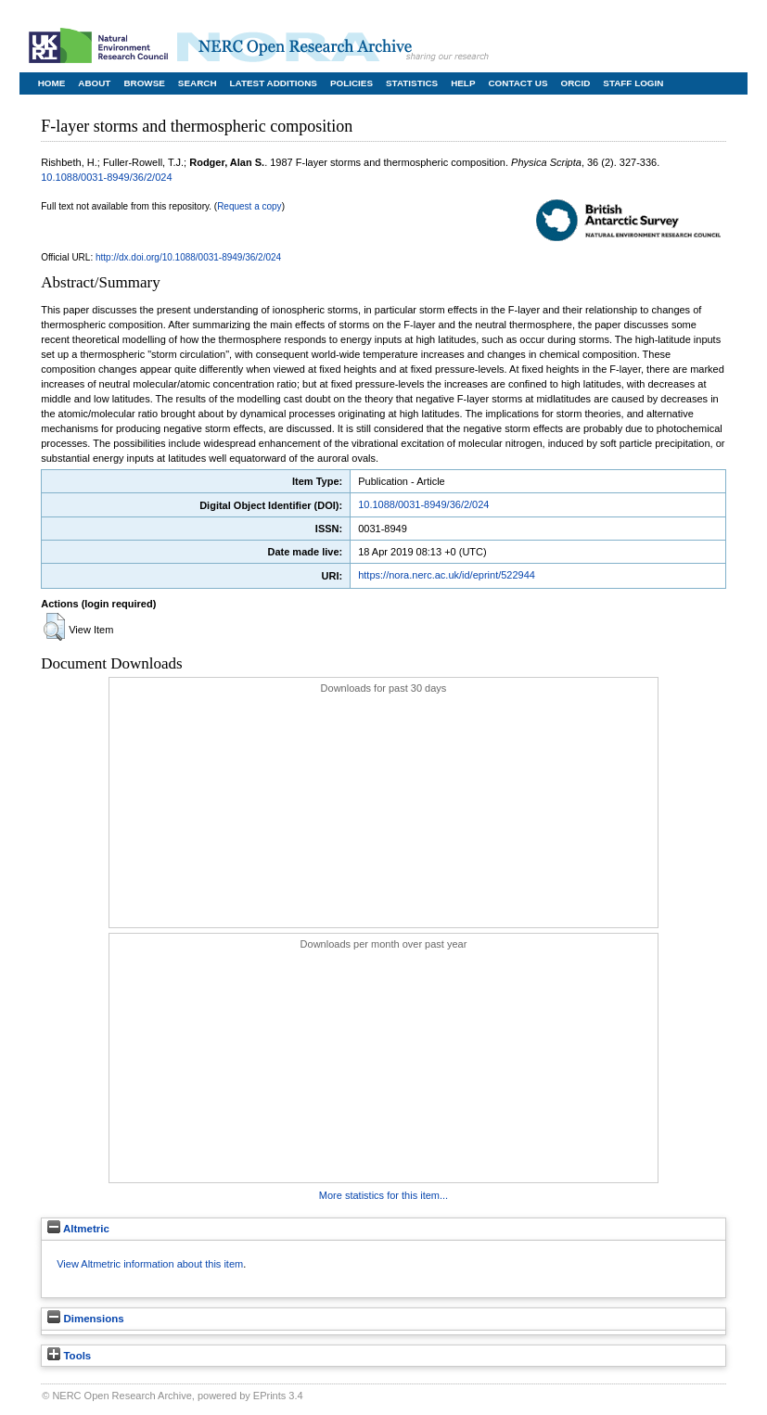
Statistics (412, 83)
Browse (143, 83)
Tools (69, 1355)
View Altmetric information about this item (150, 1263)
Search (197, 83)
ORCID (575, 83)
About (94, 83)
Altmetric (78, 1228)
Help (463, 83)
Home (52, 83)
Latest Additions (273, 83)
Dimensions (85, 1318)
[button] (54, 627)
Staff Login (633, 83)
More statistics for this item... (383, 1195)
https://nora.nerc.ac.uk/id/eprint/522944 (446, 574)
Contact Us (517, 83)
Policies (351, 83)
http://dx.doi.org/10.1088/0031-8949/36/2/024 (188, 257)
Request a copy (249, 206)
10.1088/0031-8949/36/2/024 (106, 177)
